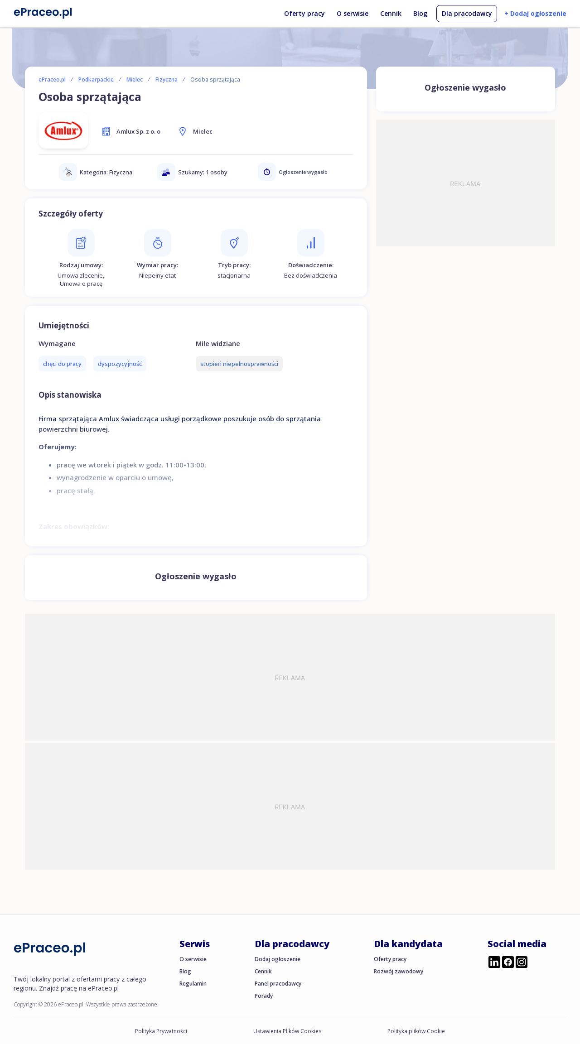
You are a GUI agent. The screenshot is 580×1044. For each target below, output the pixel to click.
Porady (264, 996)
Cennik (390, 13)
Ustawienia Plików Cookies (287, 1031)
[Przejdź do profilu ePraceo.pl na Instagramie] (521, 963)
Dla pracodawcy (467, 13)
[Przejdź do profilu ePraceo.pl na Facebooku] (508, 963)
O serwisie (352, 13)
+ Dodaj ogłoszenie (535, 13)
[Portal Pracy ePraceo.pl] (43, 13)
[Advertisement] (465, 183)
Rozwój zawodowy (398, 971)
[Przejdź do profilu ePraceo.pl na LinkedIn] (494, 963)
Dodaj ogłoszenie (277, 959)
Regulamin (193, 983)
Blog (420, 13)
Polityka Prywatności (161, 1031)
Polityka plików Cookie (416, 1031)
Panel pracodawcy (278, 983)
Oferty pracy (304, 13)
